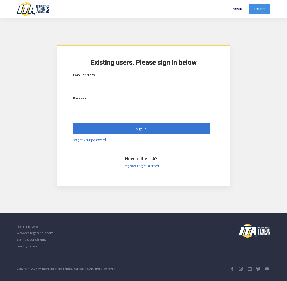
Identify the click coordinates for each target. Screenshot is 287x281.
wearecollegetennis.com (35, 233)
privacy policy (27, 246)
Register (259, 9)
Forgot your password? (90, 140)
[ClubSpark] (80, 9)
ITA (254, 231)
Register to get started (141, 166)
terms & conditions (31, 239)
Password (81, 98)
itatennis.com (27, 226)
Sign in (237, 9)
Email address (84, 74)
